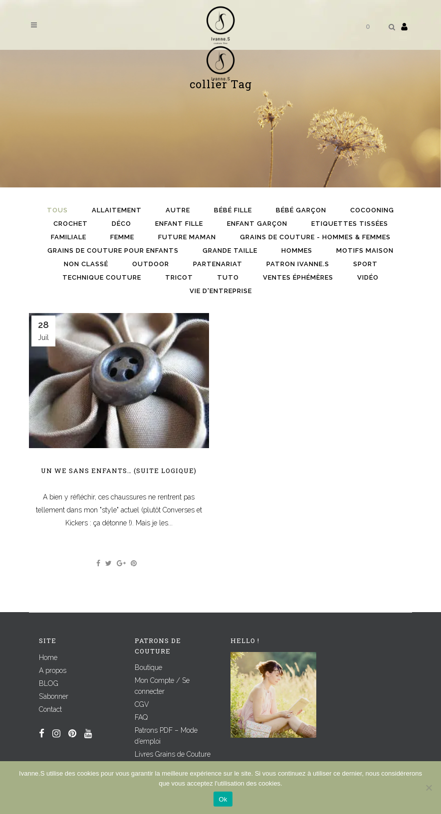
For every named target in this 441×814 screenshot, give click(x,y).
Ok (223, 799)
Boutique (148, 667)
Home (48, 657)
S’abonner (53, 696)
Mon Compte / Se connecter (162, 685)
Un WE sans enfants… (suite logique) (119, 470)
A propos (52, 670)
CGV (142, 704)
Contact (50, 709)
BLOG (48, 683)
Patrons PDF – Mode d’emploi (166, 735)
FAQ (141, 717)
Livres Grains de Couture (173, 754)
